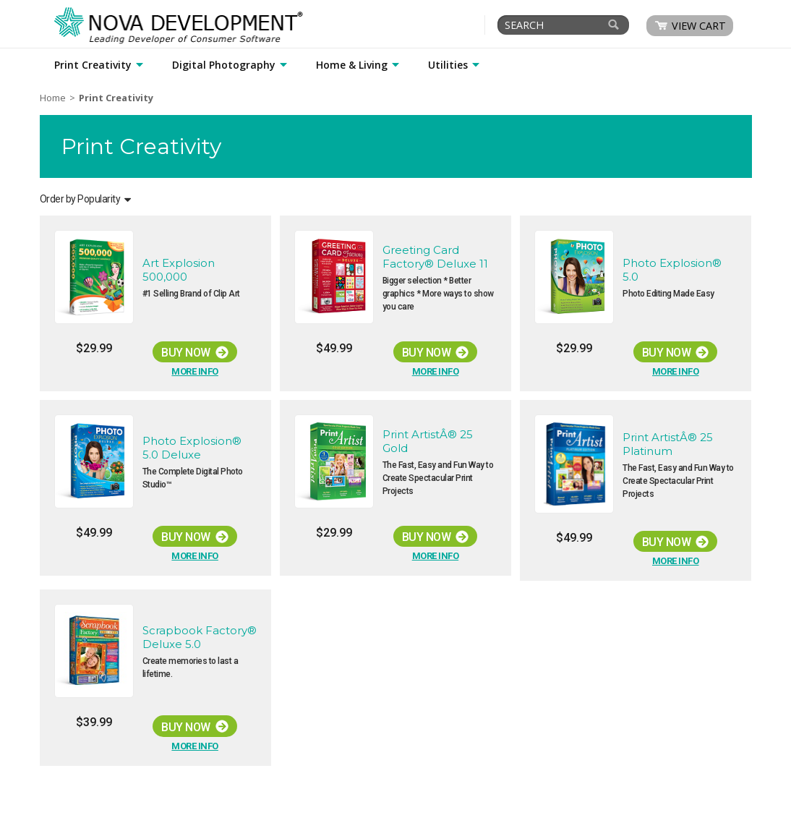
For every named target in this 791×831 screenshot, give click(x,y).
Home (53, 97)
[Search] (614, 24)
